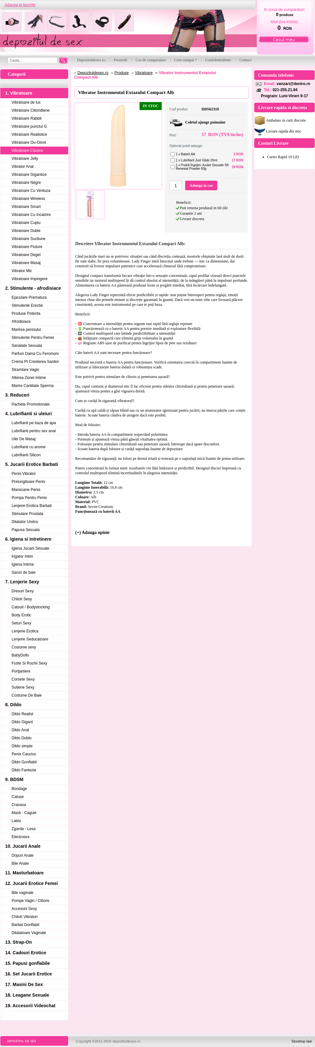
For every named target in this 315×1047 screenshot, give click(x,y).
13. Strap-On (18, 942)
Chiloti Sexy (22, 599)
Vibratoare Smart (26, 206)
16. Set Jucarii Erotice (28, 973)
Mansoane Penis (26, 489)
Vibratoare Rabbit (26, 118)
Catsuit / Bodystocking (31, 607)
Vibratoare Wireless (28, 198)
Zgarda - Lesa (24, 829)
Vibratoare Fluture (27, 247)
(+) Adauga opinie (92, 532)
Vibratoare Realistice (29, 134)
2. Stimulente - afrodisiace (33, 288)
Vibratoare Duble (26, 230)
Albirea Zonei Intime (29, 377)
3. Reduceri (17, 395)
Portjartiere (21, 671)
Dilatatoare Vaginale (29, 933)
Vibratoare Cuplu (26, 222)
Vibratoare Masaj (26, 263)
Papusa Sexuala (26, 530)
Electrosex (21, 837)
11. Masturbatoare (24, 872)
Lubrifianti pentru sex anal (34, 431)
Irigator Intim (22, 556)
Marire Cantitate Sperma (33, 385)
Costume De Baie (27, 695)
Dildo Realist (22, 714)
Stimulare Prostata (27, 513)
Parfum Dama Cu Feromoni (35, 353)
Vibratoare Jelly (25, 158)
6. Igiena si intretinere (28, 539)
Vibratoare (144, 73)
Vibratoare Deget (26, 255)
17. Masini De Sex (24, 984)
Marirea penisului (26, 329)
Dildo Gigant (22, 722)
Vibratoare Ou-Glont (29, 142)
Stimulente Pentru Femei (33, 337)
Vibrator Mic (22, 271)
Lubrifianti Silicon (26, 455)
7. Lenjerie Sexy (22, 581)
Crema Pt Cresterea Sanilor (35, 361)
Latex (16, 821)
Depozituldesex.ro (92, 73)
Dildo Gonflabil (24, 762)
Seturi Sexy (21, 623)
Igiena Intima (23, 564)
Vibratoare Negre (26, 182)
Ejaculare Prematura (29, 297)
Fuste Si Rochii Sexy (29, 663)
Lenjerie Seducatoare (30, 639)
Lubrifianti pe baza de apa (34, 423)
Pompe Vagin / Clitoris (31, 900)
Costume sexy (24, 647)
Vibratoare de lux (26, 102)
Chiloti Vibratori (25, 916)
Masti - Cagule (24, 813)
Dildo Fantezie (24, 770)
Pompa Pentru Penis (29, 497)
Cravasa (19, 804)
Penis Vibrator (24, 473)
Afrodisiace (21, 321)
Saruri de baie (24, 572)
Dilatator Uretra (25, 521)
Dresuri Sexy (23, 591)
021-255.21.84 (285, 90)
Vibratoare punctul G (29, 126)
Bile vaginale (22, 892)
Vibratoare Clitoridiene (31, 110)
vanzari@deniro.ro (293, 84)
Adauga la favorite (20, 5)
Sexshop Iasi (302, 1041)
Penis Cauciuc (24, 754)
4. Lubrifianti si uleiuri (28, 413)
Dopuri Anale (23, 855)
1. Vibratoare (18, 93)
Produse (121, 73)
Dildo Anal (20, 730)
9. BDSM (14, 779)
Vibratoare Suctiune (28, 238)
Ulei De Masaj (24, 439)
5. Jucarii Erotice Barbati (31, 464)
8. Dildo (13, 704)
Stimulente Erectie (27, 305)
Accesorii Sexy (24, 908)
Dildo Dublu (22, 738)
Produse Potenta (26, 313)
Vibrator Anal (23, 166)
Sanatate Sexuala (27, 345)
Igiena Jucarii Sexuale (30, 548)
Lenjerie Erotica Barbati (32, 505)
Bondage (19, 788)
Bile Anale (20, 863)
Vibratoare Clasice (27, 150)
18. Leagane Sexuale (27, 995)
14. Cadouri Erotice (25, 952)
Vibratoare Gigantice (29, 174)
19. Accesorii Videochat (30, 1005)
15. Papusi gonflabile (27, 963)
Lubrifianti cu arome (28, 447)
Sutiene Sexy (23, 687)
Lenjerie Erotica (25, 631)
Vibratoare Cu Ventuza (31, 190)
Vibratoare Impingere (30, 279)
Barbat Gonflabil (25, 925)
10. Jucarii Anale (22, 846)
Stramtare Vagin (25, 369)
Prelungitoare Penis (28, 481)
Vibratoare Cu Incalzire (31, 214)
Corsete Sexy (23, 679)
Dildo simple (22, 746)
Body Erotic (21, 615)
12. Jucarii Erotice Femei (31, 883)
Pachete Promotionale (31, 404)
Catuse (18, 796)
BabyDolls (20, 655)
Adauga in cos (201, 185)
